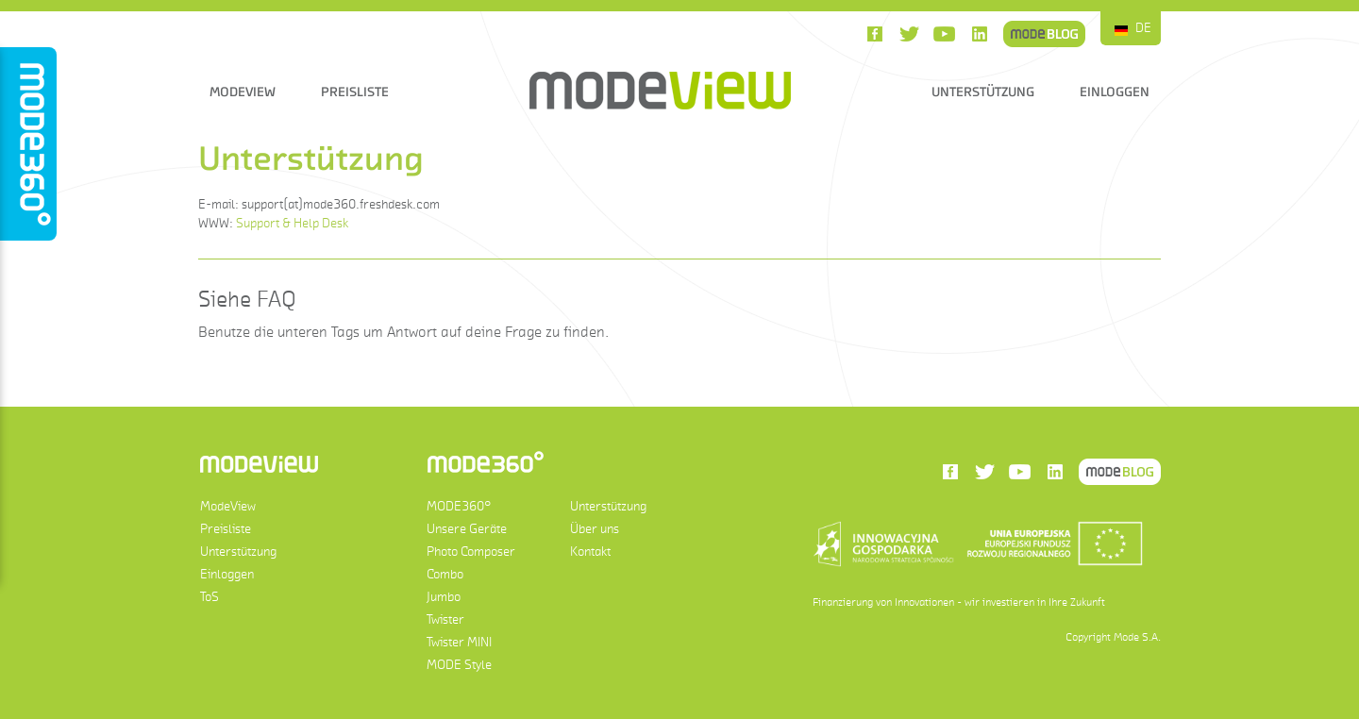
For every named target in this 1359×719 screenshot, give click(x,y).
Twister (445, 619)
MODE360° (459, 506)
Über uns (594, 529)
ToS (209, 597)
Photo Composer (471, 551)
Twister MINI (459, 642)
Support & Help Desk (292, 223)
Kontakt (590, 551)
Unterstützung (982, 91)
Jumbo (444, 597)
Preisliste (355, 91)
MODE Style (459, 665)
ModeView (243, 91)
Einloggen (1114, 91)
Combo (445, 574)
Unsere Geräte (467, 529)
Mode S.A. (1137, 637)
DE (1143, 28)
